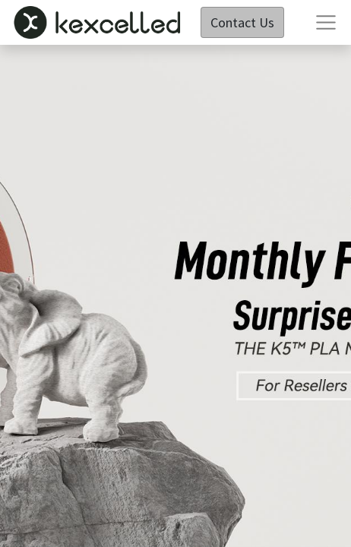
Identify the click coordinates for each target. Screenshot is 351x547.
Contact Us (242, 22)
